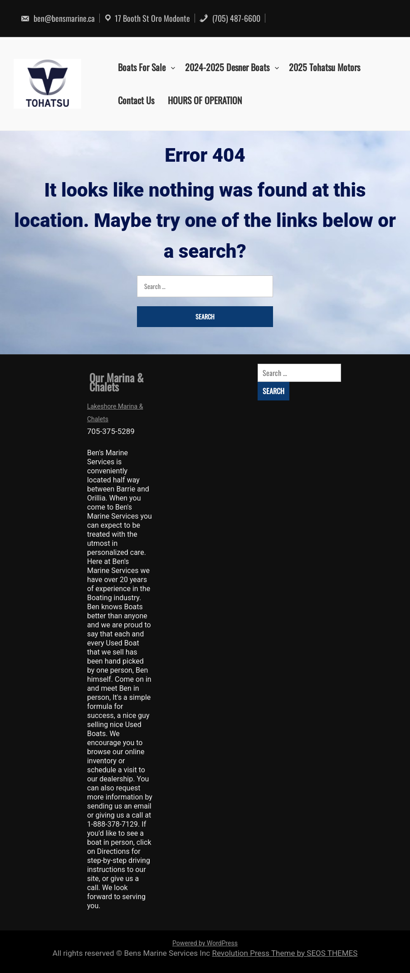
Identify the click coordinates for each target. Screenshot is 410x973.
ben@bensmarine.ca (57, 18)
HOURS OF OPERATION (205, 100)
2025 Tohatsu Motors (324, 67)
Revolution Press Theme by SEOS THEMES (284, 953)
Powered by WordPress (205, 943)
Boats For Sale (142, 67)
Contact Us (136, 100)
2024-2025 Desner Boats (227, 67)
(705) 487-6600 (229, 18)
